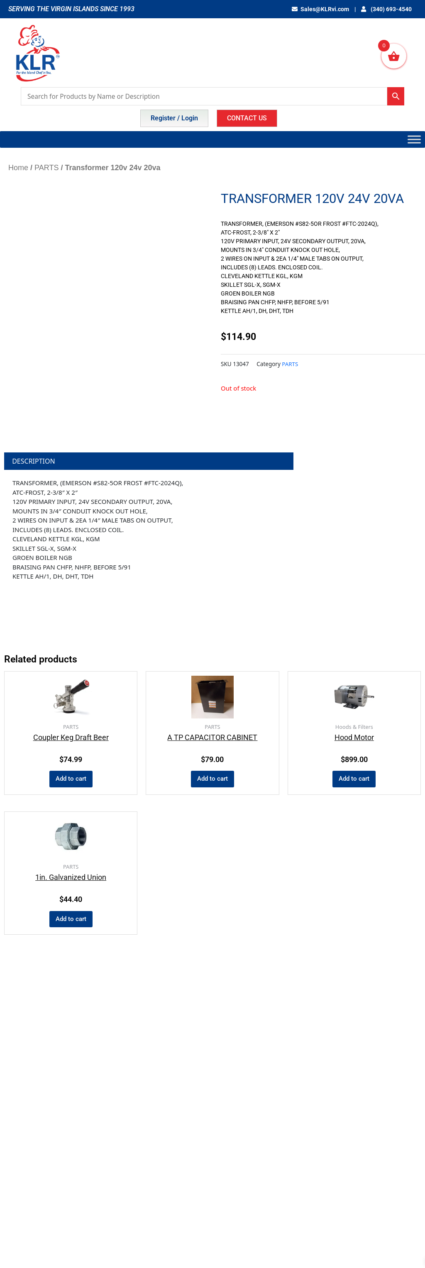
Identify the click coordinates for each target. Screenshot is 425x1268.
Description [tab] (33, 461)
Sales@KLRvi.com (323, 9)
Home (18, 168)
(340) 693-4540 (387, 9)
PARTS (46, 168)
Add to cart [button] (71, 779)
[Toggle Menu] (414, 139)
